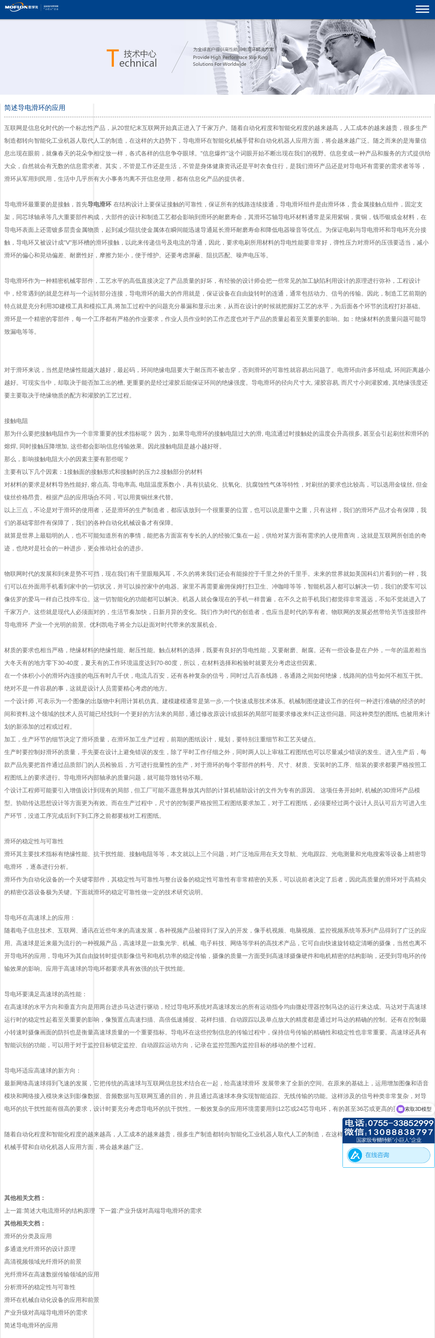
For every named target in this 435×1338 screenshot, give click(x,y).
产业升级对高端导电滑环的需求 (160, 1210)
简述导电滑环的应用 (31, 1325)
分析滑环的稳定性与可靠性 (40, 1287)
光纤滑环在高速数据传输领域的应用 (51, 1274)
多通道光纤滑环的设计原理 (40, 1248)
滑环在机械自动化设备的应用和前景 (51, 1299)
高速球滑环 (245, 1083)
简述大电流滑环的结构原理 (59, 1210)
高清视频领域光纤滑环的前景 (43, 1261)
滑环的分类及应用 (28, 1236)
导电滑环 (16, 624)
